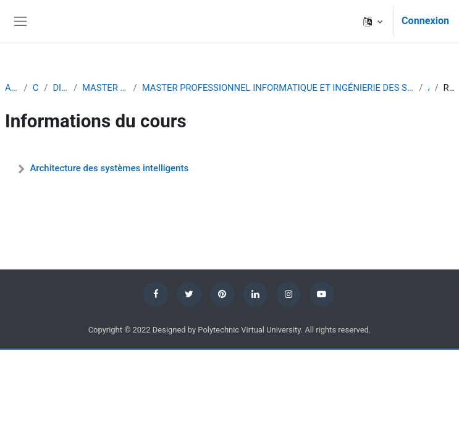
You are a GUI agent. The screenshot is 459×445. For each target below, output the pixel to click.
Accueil (12, 87)
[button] (373, 21)
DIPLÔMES (61, 87)
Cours (36, 87)
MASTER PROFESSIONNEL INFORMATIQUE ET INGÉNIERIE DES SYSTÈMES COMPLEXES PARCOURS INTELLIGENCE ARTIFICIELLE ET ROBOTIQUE (278, 87)
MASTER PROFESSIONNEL (105, 87)
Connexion (425, 21)
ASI (428, 87)
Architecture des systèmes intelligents (109, 168)
